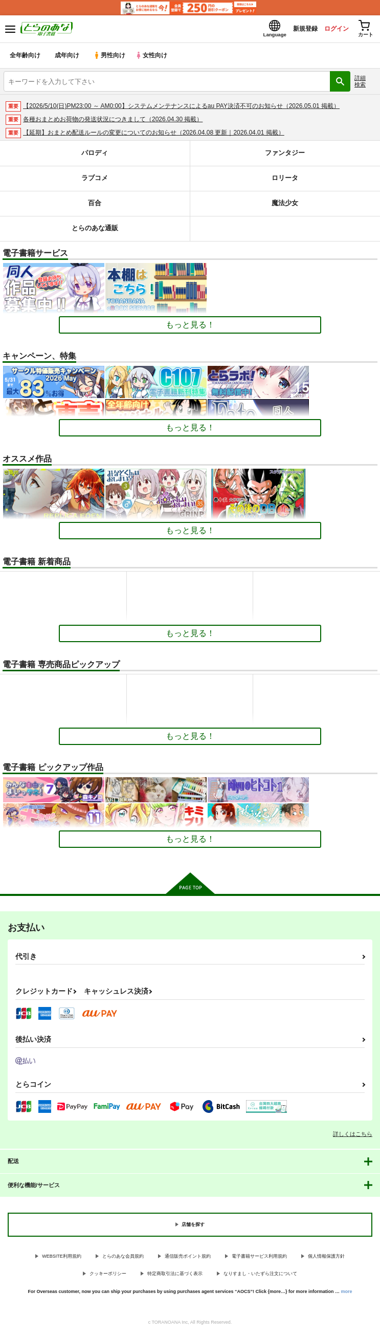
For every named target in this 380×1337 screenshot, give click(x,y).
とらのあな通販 (95, 231)
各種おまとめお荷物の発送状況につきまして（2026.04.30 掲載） (113, 122)
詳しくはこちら (352, 1137)
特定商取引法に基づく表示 (175, 1276)
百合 (94, 206)
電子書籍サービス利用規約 (259, 1259)
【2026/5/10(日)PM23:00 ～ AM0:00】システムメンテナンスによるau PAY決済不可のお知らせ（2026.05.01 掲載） (181, 109)
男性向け (110, 58)
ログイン (329, 30)
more (346, 1294)
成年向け (67, 58)
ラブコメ (94, 181)
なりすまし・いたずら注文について (260, 1276)
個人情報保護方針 (326, 1259)
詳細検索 (360, 84)
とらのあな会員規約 (123, 1259)
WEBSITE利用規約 (61, 1259)
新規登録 (294, 30)
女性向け (154, 58)
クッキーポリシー (108, 1276)
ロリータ (285, 181)
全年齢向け (25, 58)
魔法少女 (285, 206)
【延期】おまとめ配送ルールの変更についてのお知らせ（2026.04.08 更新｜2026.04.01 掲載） (153, 135)
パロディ (94, 156)
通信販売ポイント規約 (188, 1259)
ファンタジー (285, 156)
